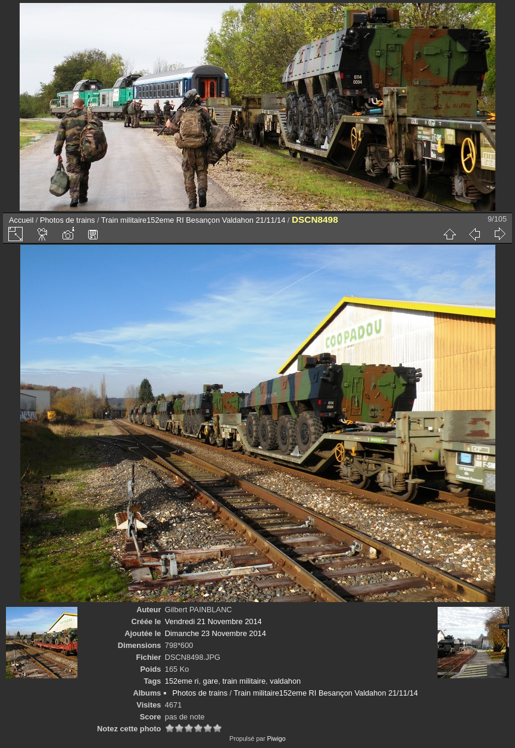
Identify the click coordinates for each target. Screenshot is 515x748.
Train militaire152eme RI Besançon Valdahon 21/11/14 (193, 220)
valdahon (285, 681)
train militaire (244, 681)
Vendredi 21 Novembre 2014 (213, 621)
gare (211, 681)
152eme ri (182, 681)
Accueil (21, 220)
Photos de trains (67, 220)
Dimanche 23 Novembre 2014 (215, 633)
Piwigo (276, 738)
